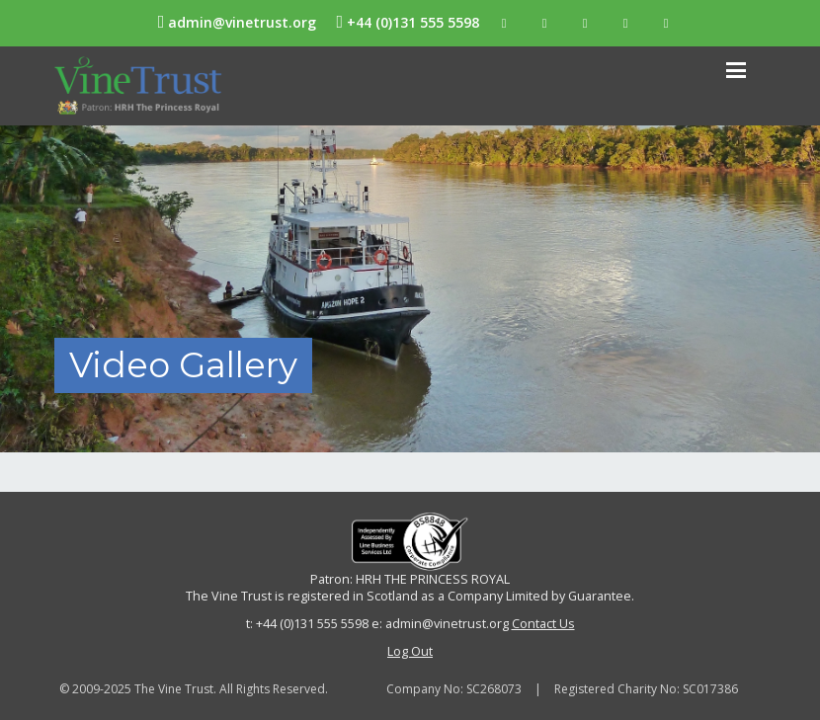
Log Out (410, 651)
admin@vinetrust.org (237, 22)
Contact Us (543, 623)
